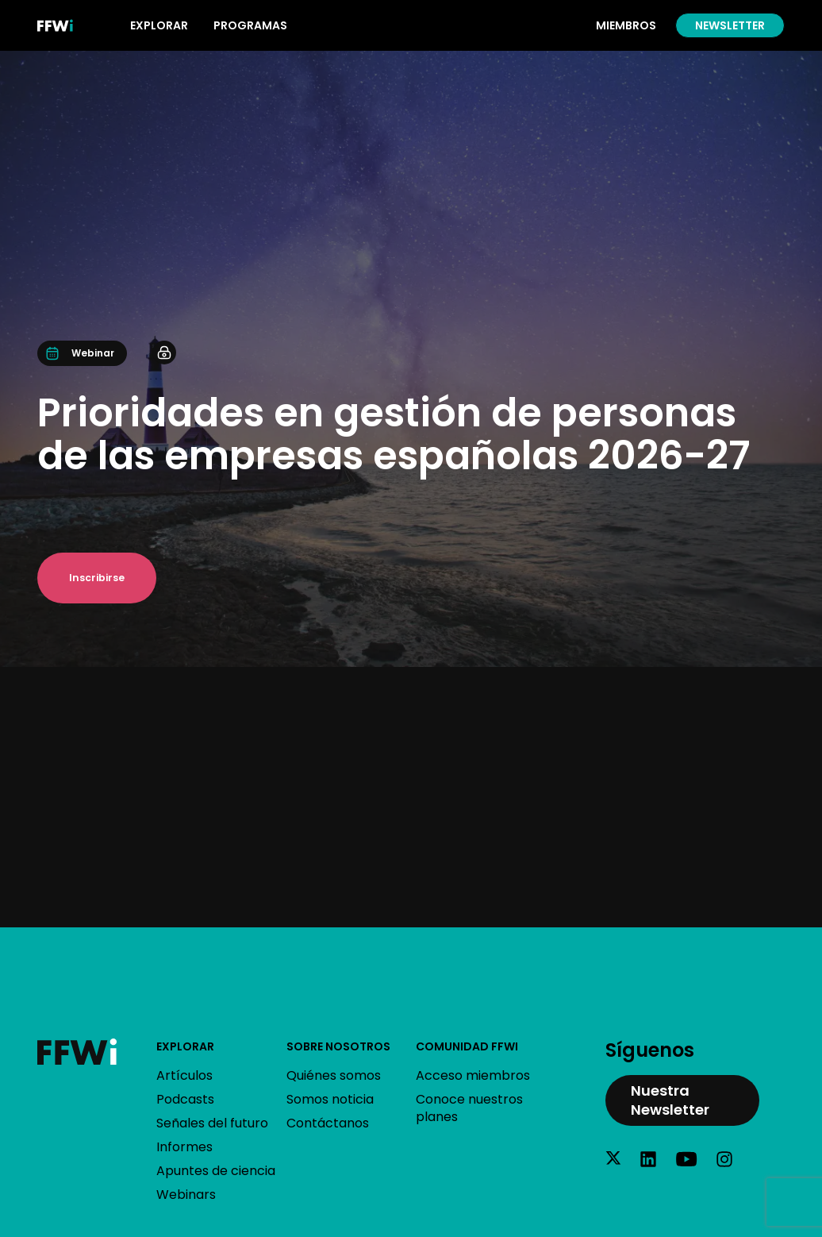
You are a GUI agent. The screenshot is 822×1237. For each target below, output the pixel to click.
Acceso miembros (473, 1075)
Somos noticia (330, 1099)
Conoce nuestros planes (469, 1108)
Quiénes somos (333, 1075)
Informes (184, 1147)
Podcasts (185, 1099)
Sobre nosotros (338, 1046)
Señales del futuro (212, 1123)
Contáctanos (327, 1123)
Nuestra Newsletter (670, 1100)
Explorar (185, 1046)
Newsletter (730, 25)
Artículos (184, 1075)
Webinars (186, 1194)
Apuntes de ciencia (215, 1171)
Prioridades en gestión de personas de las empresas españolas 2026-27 (394, 433)
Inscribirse (97, 577)
